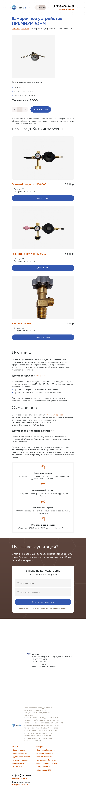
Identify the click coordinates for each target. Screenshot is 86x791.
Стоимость (41, 376)
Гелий (15, 747)
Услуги (40, 747)
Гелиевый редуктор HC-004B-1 (30, 254)
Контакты (17, 767)
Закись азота (19, 750)
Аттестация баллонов (46, 760)
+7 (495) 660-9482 (39, 659)
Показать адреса (55, 415)
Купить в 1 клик (41, 109)
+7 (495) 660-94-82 (22, 775)
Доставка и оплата (21, 757)
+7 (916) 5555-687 (39, 662)
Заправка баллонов (46, 750)
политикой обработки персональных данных (48, 608)
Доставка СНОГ (44, 770)
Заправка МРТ (43, 767)
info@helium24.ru (20, 784)
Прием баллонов (44, 757)
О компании (18, 763)
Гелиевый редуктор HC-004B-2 (30, 184)
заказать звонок (19, 778)
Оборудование (20, 753)
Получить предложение (43, 602)
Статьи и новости (21, 760)
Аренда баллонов (45, 753)
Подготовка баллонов (47, 763)
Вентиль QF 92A (21, 323)
